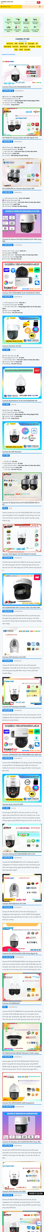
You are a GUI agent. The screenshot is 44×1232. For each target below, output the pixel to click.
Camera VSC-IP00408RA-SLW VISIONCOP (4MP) (21, 293)
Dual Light (31, 43)
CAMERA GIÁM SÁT (11, 2)
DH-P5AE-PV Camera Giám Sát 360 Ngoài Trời (20, 138)
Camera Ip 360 (22, 39)
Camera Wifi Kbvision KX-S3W (14, 1191)
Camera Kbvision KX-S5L (11, 346)
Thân (16, 49)
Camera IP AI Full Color (8, 54)
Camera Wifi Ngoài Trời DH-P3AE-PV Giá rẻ (19, 554)
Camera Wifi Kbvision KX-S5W (14, 707)
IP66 (16, 43)
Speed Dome (24, 46)
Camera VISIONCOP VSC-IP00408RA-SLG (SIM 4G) (21, 754)
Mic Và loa (10, 43)
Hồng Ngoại (7, 46)
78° (37, 43)
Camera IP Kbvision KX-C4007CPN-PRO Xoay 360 (21, 1142)
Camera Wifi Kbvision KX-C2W (14, 657)
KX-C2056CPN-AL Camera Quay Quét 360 (18, 188)
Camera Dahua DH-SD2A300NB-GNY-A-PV (18, 854)
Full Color (15, 46)
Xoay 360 (27, 49)
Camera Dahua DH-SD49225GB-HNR (16, 87)
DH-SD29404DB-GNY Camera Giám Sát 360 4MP (21, 607)
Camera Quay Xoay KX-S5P (12, 804)
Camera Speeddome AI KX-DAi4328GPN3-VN (19, 401)
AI (25, 43)
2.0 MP (38, 46)
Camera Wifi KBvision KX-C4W (14, 903)
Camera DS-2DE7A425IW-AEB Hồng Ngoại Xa (20, 953)
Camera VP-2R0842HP (11, 1003)
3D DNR (21, 43)
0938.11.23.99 (36, 1193)
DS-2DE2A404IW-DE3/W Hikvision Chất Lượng (20, 1053)
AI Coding (32, 46)
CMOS (21, 49)
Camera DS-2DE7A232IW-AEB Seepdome (18, 1103)
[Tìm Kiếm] (31, 2)
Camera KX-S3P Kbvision (11, 452)
